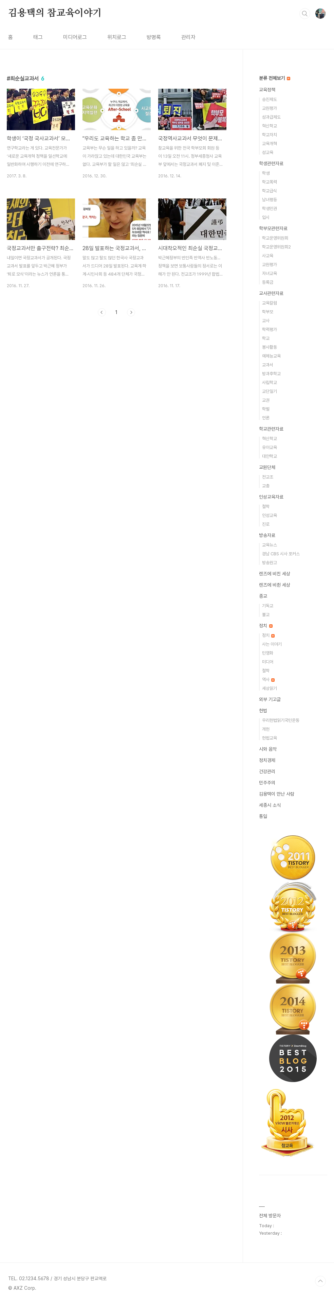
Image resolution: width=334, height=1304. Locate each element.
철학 (266, 506)
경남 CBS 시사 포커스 (281, 553)
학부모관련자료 (273, 228)
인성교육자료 (271, 497)
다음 (131, 312)
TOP (320, 1281)
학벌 (266, 409)
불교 (266, 614)
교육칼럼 (269, 303)
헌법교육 (269, 738)
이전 (102, 312)
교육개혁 (269, 143)
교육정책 (267, 89)
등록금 (267, 282)
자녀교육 (269, 273)
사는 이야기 (272, 644)
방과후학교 (271, 373)
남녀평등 (269, 199)
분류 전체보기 (274, 78)
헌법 (263, 710)
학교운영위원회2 (276, 246)
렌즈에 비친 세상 (274, 573)
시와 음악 (268, 749)
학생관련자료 (271, 163)
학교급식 (269, 190)
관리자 (188, 37)
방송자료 (267, 535)
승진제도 (269, 99)
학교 (266, 338)
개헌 (266, 729)
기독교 (267, 605)
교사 (266, 320)
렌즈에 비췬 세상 (274, 585)
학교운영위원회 (275, 238)
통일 (263, 816)
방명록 (154, 37)
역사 (268, 679)
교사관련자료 (271, 293)
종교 (263, 596)
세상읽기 (269, 688)
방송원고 (269, 562)
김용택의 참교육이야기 (55, 13)
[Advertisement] (116, 384)
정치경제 (267, 760)
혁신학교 (269, 125)
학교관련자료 (271, 429)
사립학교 (269, 382)
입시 (266, 217)
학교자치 (269, 134)
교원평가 (269, 108)
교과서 (267, 364)
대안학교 (269, 456)
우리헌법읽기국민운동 (280, 720)
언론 (266, 417)
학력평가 (269, 329)
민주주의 (267, 782)
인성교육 (269, 515)
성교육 (267, 152)
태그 (38, 37)
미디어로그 (75, 37)
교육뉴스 (269, 544)
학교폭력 (269, 182)
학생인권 (269, 208)
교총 (266, 485)
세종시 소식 (270, 805)
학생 (266, 173)
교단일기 (269, 391)
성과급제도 (271, 117)
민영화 (267, 653)
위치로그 (116, 37)
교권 (266, 400)
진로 (266, 524)
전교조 (267, 477)
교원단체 (267, 467)
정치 (266, 625)
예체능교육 (271, 356)
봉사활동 (269, 347)
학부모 (267, 311)
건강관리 (267, 771)
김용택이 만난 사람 (276, 794)
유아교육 (269, 447)
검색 (305, 13)
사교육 (267, 255)
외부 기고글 (270, 699)
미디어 (267, 661)
